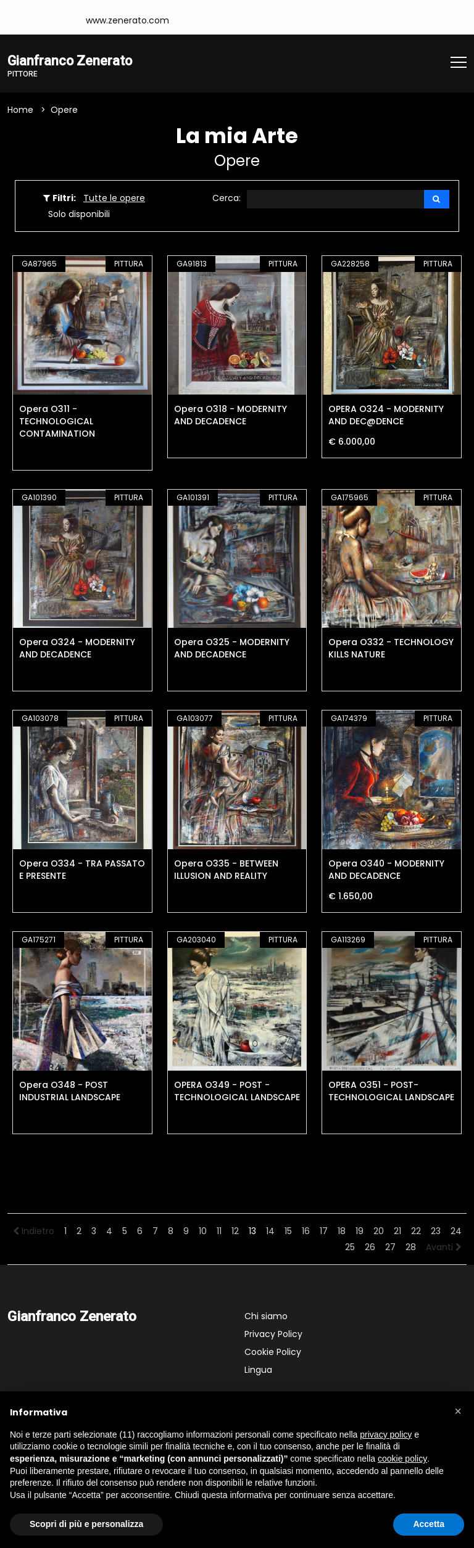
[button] (458, 1411)
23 (436, 1231)
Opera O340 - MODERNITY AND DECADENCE (386, 870)
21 (397, 1231)
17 (324, 1231)
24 (456, 1231)
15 (288, 1231)
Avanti (444, 1247)
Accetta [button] (428, 1524)
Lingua (258, 1370)
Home (20, 110)
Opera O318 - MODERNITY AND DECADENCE (230, 415)
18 (342, 1231)
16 (306, 1231)
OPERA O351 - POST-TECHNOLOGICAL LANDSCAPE (391, 1091)
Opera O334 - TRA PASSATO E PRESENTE (82, 870)
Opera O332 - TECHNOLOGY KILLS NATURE (391, 649)
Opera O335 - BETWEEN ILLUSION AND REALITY (226, 870)
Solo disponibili (79, 214)
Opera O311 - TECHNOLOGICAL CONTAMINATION (57, 421)
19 (360, 1231)
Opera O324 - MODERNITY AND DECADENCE (77, 649)
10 (203, 1231)
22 (416, 1231)
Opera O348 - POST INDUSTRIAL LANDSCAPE (69, 1091)
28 (410, 1247)
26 (370, 1247)
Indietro (33, 1231)
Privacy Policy (273, 1334)
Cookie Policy (272, 1352)
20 (378, 1231)
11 (219, 1231)
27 (390, 1247)
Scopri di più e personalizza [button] (86, 1524)
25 (350, 1247)
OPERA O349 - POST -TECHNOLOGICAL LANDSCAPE (237, 1091)
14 (270, 1231)
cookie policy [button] (402, 1459)
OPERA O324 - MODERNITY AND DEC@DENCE (386, 415)
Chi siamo (266, 1317)
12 (235, 1231)
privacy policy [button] (386, 1434)
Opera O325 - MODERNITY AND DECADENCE (231, 649)
